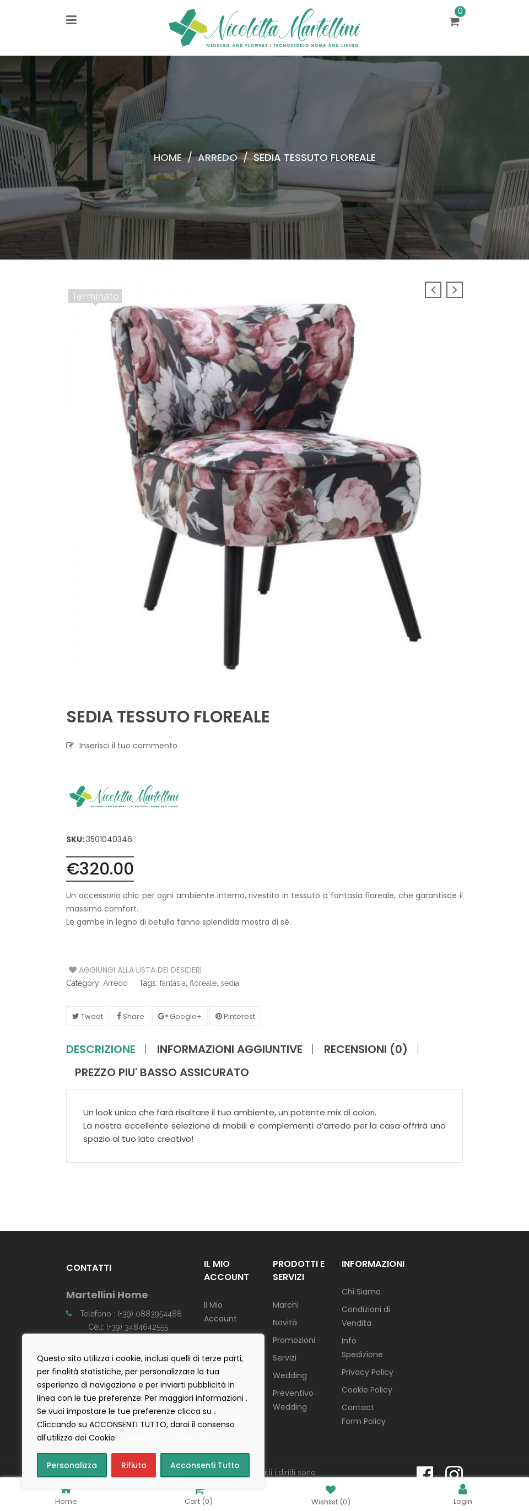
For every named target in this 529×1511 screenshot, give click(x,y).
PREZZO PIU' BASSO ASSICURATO (162, 1072)
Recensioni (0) (366, 1049)
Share (130, 1016)
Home (168, 157)
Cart (199, 1494)
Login (463, 1494)
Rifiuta (134, 1465)
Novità (285, 1322)
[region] (143, 1411)
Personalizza (72, 1465)
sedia (229, 983)
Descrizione (101, 1049)
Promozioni (294, 1340)
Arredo (217, 157)
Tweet (87, 1016)
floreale (203, 983)
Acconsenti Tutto (205, 1465)
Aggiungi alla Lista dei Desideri (110, 969)
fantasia (173, 983)
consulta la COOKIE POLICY (171, 1437)
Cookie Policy (367, 1389)
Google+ (180, 1016)
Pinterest (235, 1016)
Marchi (286, 1304)
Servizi (284, 1357)
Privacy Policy (367, 1372)
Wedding (290, 1375)
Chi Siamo (361, 1291)
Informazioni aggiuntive (230, 1049)
